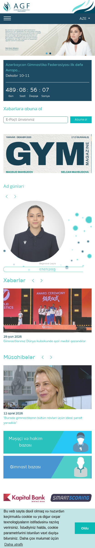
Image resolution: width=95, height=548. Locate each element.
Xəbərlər (14, 280)
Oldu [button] (85, 528)
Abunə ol (81, 119)
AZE (83, 19)
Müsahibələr (19, 357)
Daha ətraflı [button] (13, 544)
